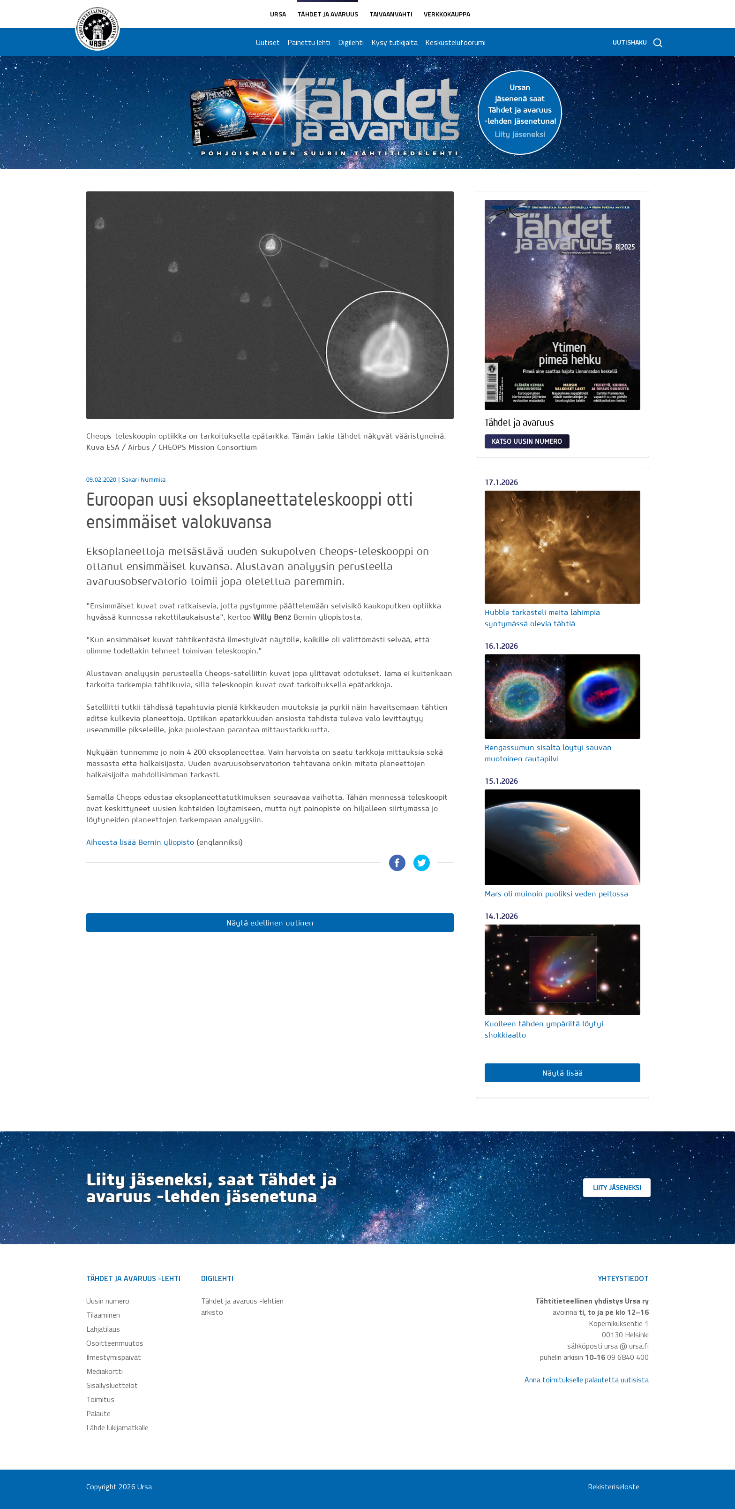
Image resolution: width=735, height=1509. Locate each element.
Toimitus (100, 1399)
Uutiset (266, 42)
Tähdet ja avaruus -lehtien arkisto (242, 1306)
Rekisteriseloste (613, 1486)
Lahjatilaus (103, 1329)
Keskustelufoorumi (454, 42)
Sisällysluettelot (112, 1385)
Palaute (98, 1413)
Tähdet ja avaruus (327, 14)
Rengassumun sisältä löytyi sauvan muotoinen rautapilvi (548, 753)
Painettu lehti (307, 42)
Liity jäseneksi (630, 1187)
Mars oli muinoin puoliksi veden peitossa (556, 893)
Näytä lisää (562, 1072)
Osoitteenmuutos (114, 1343)
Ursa (278, 14)
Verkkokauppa (447, 14)
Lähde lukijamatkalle (117, 1427)
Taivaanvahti (390, 14)
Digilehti (349, 42)
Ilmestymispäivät (113, 1357)
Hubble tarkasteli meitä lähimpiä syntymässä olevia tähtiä (542, 617)
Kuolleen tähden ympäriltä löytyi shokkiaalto (544, 1029)
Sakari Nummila (143, 480)
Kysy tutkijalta (393, 42)
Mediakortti (104, 1371)
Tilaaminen (103, 1314)
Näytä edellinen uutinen (270, 922)
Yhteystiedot (623, 1278)
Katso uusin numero (527, 441)
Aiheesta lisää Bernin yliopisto (140, 842)
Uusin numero (107, 1300)
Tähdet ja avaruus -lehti (133, 1278)
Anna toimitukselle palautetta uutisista (587, 1379)
